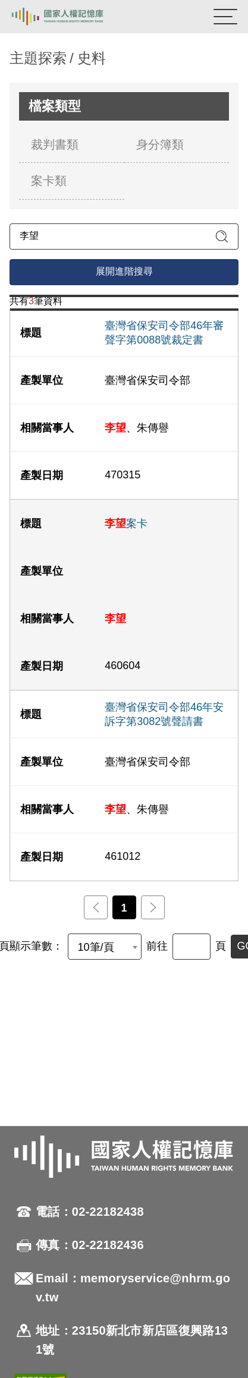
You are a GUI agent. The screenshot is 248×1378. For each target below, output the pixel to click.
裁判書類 (55, 144)
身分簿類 (160, 144)
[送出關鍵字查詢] (222, 236)
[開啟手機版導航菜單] (225, 17)
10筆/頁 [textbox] (96, 947)
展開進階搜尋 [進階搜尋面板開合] (124, 271)
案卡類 (49, 180)
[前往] (191, 947)
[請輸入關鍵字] (124, 236)
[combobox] (105, 947)
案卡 (126, 523)
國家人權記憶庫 (70, 17)
